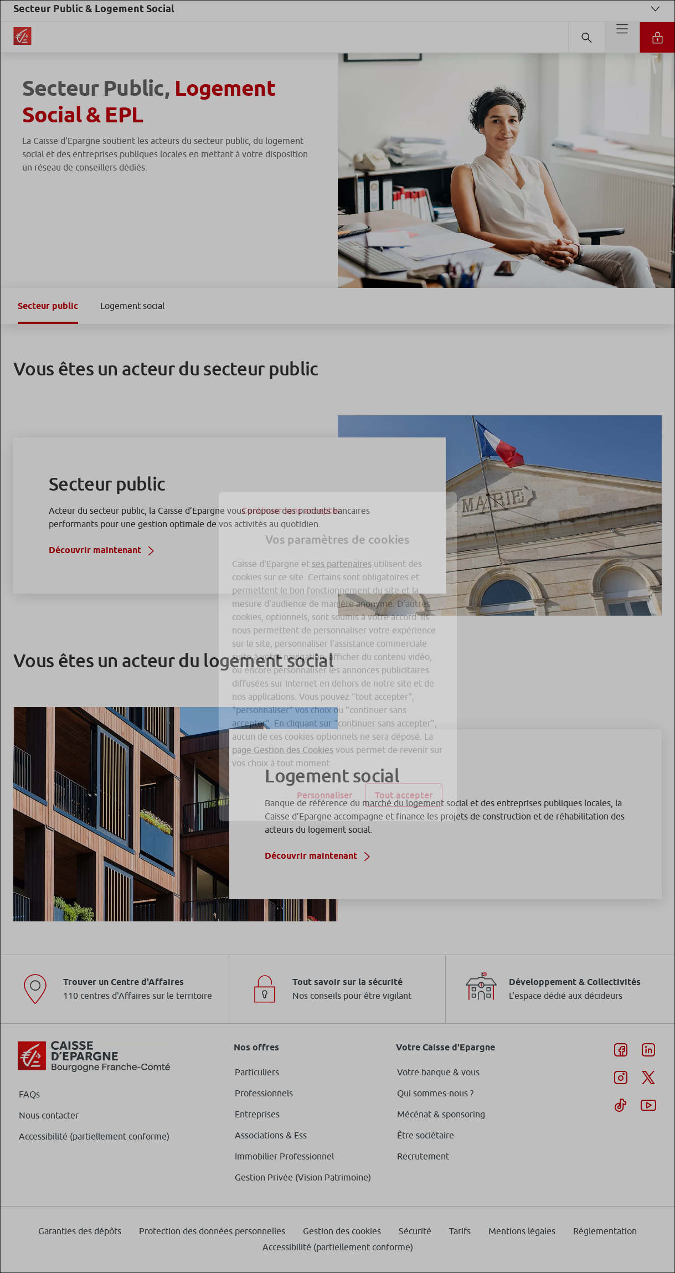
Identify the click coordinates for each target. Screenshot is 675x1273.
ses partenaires (342, 544)
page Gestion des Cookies (282, 730)
